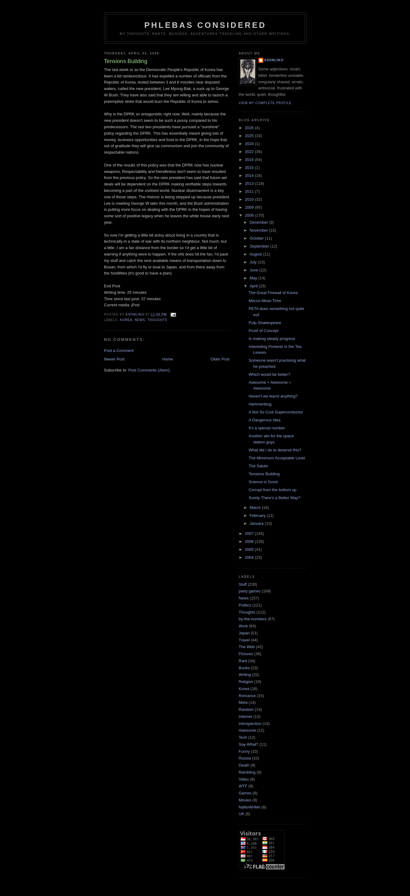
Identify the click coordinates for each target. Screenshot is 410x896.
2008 (250, 215)
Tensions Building (264, 474)
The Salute (258, 466)
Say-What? (248, 744)
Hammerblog (260, 404)
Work (243, 626)
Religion (246, 681)
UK (241, 814)
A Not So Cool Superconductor (276, 412)
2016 (250, 159)
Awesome (247, 730)
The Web (247, 646)
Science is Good (263, 482)
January (257, 523)
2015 (250, 167)
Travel (244, 640)
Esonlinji (274, 60)
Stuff (243, 584)
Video (244, 779)
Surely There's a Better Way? (274, 497)
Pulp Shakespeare (265, 322)
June (254, 270)
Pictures (246, 653)
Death (244, 765)
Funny (244, 751)
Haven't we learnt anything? (273, 396)
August (256, 254)
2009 (250, 207)
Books (244, 668)
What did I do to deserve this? (275, 450)
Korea (126, 320)
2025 (250, 135)
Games (245, 793)
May (254, 278)
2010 (250, 199)
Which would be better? (269, 374)
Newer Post (114, 359)
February (258, 515)
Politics (245, 605)
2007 (250, 533)
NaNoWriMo (250, 807)
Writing (245, 674)
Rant (243, 661)
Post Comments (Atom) (149, 370)
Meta (243, 702)
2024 (250, 143)
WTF (243, 786)
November (259, 230)
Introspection (250, 723)
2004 (250, 557)
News (140, 320)
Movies (245, 800)
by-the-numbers (253, 619)
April (254, 286)
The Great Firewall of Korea (273, 292)
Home (167, 359)
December (259, 222)
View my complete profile (265, 103)
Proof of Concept (264, 330)
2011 (250, 191)
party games (250, 591)
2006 (250, 541)
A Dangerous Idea (264, 420)
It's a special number (267, 428)
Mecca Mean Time (265, 300)
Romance (247, 695)
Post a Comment (119, 350)
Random (246, 709)
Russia (245, 758)
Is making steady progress (272, 338)
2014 (250, 175)
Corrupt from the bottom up (272, 489)
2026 (250, 127)
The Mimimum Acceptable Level (277, 458)
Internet (245, 716)
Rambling (247, 772)
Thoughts (157, 320)
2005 (250, 549)
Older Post (220, 359)
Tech (243, 737)
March (256, 507)
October (257, 238)
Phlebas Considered (205, 25)
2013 (250, 183)
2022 (250, 151)
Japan (244, 633)
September (260, 246)
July (254, 262)
